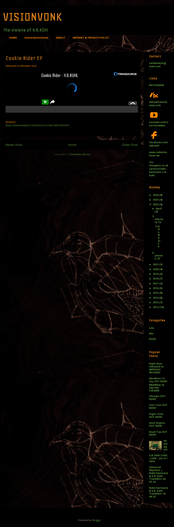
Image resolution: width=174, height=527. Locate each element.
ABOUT (60, 37)
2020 (156, 269)
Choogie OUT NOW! (157, 397)
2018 (156, 278)
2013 (156, 302)
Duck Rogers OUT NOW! (157, 424)
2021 (156, 264)
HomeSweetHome (37, 37)
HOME (13, 37)
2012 (156, 307)
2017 (156, 283)
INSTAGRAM (156, 85)
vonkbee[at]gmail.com (157, 64)
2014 (156, 297)
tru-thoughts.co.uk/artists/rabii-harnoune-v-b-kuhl (158, 168)
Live (151, 328)
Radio (152, 338)
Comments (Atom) (79, 154)
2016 (156, 288)
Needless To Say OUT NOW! (158, 380)
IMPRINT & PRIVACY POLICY (91, 37)
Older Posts (130, 145)
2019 (156, 273)
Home (72, 145)
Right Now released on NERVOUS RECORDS (156, 368)
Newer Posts (14, 145)
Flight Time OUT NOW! (156, 415)
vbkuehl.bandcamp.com (158, 102)
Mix (151, 333)
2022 (156, 204)
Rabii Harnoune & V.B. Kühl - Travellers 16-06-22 (158, 492)
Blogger (96, 520)
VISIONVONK (32, 17)
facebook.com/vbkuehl (158, 142)
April (158, 208)
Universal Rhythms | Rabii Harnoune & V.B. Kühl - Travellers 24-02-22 (158, 474)
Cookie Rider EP (24, 58)
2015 (156, 292)
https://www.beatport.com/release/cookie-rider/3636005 (37, 125)
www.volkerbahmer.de (158, 154)
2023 (156, 199)
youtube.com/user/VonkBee (158, 122)
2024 (156, 195)
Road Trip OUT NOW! (158, 433)
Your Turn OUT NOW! (158, 406)
